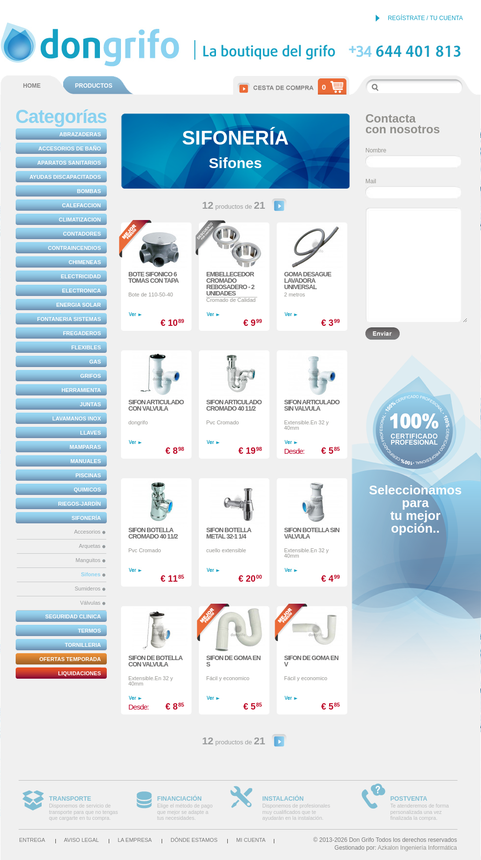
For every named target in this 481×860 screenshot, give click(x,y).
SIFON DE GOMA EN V (311, 661)
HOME (32, 85)
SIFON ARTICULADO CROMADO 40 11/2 (234, 405)
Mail (370, 181)
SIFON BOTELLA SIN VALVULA (311, 533)
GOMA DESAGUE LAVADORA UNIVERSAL (307, 280)
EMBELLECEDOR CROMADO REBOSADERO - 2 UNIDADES (230, 283)
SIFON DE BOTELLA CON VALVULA (155, 661)
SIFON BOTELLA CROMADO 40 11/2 (153, 533)
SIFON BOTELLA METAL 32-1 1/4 (228, 533)
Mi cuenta (250, 840)
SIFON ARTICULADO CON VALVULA (156, 405)
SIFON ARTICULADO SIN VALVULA (311, 405)
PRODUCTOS (93, 85)
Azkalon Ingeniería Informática (417, 847)
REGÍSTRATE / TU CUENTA (425, 18)
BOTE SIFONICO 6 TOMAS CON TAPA (153, 277)
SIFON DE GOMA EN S (233, 661)
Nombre (375, 150)
